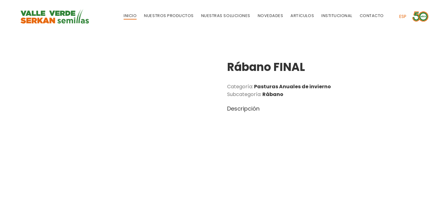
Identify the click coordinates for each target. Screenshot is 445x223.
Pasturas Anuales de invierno (292, 86)
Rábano (272, 94)
